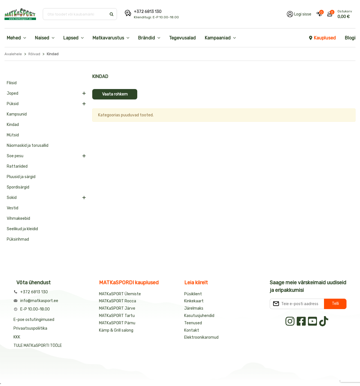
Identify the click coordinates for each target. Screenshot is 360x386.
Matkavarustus (108, 38)
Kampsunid (17, 114)
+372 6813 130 (147, 11)
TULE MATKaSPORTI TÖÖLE (38, 345)
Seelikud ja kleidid (22, 229)
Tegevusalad (182, 38)
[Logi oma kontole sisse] (299, 14)
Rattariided (17, 166)
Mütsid (13, 135)
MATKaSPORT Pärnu (117, 323)
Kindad (13, 124)
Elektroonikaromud (201, 337)
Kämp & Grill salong (116, 330)
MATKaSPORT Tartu (117, 315)
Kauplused (322, 38)
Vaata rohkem (115, 94)
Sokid (12, 197)
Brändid (146, 38)
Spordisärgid (18, 187)
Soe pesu (15, 156)
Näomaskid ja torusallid (27, 145)
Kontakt (191, 330)
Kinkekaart (194, 301)
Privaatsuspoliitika (30, 328)
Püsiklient (193, 294)
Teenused (193, 323)
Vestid (12, 208)
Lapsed (70, 38)
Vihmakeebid (18, 218)
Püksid (13, 103)
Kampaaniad (218, 38)
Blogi (350, 38)
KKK (17, 337)
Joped (12, 93)
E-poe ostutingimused (34, 319)
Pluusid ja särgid (21, 176)
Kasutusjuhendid (199, 315)
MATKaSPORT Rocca (117, 301)
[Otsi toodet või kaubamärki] (75, 14)
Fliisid (12, 83)
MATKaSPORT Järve (117, 308)
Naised (42, 38)
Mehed (14, 38)
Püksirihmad (18, 239)
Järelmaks (193, 308)
